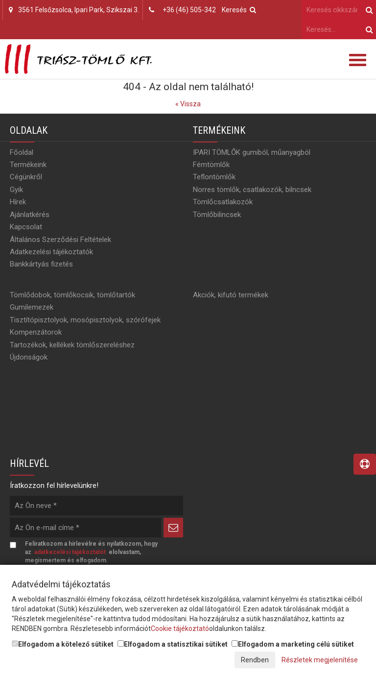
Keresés (239, 10)
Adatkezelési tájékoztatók (51, 251)
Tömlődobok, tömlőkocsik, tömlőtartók (72, 295)
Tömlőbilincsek (217, 214)
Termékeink (28, 164)
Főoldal (21, 152)
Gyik (16, 189)
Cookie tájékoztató (180, 628)
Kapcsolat (26, 226)
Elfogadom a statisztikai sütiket (173, 644)
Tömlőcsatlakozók (223, 201)
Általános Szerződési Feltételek (60, 239)
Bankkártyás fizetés (41, 264)
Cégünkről (26, 176)
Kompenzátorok (36, 332)
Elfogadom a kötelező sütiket (63, 644)
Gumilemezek (31, 307)
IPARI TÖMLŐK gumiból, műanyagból (251, 152)
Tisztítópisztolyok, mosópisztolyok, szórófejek (85, 319)
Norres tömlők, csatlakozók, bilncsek (252, 189)
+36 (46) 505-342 (189, 10)
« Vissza (188, 104)
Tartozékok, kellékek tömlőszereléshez (72, 344)
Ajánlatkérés (29, 214)
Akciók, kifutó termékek (230, 295)
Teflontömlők (214, 176)
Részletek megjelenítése (320, 660)
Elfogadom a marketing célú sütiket (293, 644)
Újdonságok (28, 357)
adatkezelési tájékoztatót (70, 552)
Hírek (18, 201)
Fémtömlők (211, 164)
